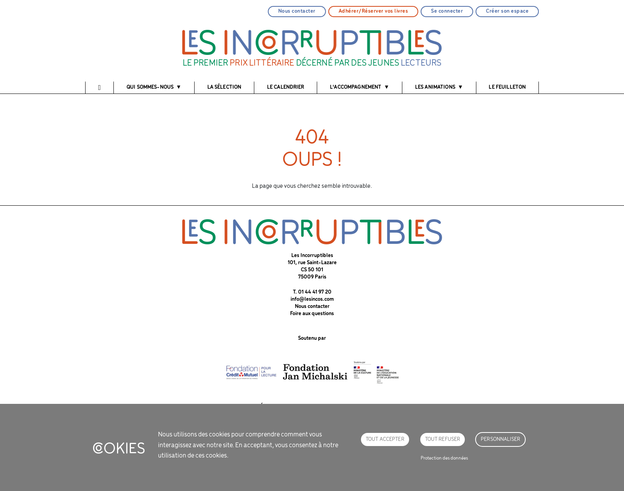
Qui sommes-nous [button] (150, 87)
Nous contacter (297, 11)
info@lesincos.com (312, 299)
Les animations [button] (435, 87)
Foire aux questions (312, 314)
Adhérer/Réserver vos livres (373, 11)
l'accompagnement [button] (355, 87)
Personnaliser (500, 439)
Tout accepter (385, 439)
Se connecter (447, 11)
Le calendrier (285, 87)
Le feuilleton (507, 87)
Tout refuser (442, 439)
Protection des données (444, 458)
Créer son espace (507, 11)
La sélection (224, 87)
